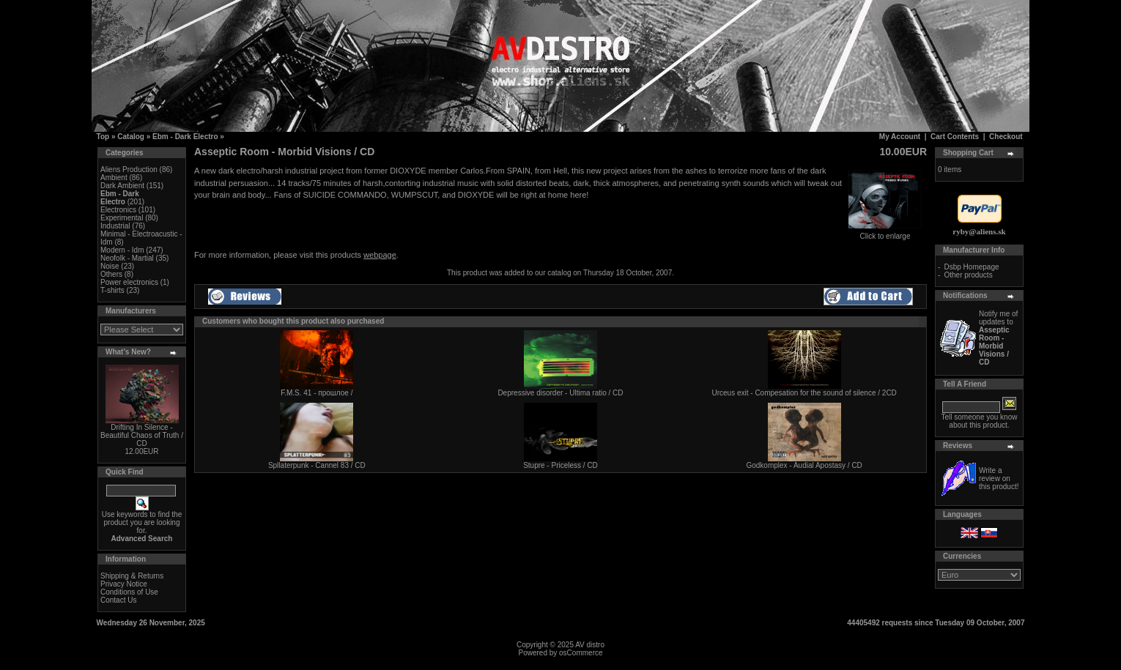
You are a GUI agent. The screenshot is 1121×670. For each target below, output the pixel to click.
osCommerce (580, 653)
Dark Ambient (122, 186)
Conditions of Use (129, 592)
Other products (968, 275)
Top (103, 137)
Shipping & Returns (131, 576)
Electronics (118, 210)
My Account (899, 137)
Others (111, 274)
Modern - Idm (122, 250)
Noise (109, 266)
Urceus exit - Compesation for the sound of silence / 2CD (803, 393)
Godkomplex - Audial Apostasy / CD (804, 465)
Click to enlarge (885, 233)
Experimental (121, 218)
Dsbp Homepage (971, 267)
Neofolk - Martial (127, 258)
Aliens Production (129, 169)
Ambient (113, 178)
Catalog (130, 137)
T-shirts (112, 290)
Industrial (115, 226)
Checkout (1006, 137)
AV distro (589, 645)
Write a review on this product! (998, 478)
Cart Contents (955, 137)
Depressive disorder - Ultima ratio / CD (560, 393)
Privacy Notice (123, 584)
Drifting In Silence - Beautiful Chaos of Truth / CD (141, 435)
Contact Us (118, 600)
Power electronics (129, 282)
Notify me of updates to (998, 338)
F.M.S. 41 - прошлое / (316, 393)
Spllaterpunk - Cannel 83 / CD (317, 465)
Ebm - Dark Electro (185, 137)
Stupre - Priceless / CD (560, 465)
